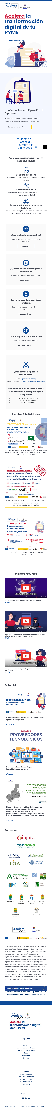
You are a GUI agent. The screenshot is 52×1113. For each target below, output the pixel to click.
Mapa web (40, 1106)
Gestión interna (26, 1082)
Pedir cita (24, 246)
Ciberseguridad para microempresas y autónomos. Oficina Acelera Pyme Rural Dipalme (25, 635)
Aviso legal (14, 1106)
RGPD (6, 1106)
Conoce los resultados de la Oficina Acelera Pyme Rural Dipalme (25, 718)
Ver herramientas (24, 345)
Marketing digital (26, 1079)
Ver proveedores (25, 314)
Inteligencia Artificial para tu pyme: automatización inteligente (25, 670)
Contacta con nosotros (16, 127)
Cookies (21, 1106)
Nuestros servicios (16, 40)
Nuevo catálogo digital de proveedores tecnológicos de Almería (23, 768)
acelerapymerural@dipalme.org (33, 381)
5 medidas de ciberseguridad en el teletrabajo (23, 600)
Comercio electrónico (26, 1077)
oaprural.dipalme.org (28, 379)
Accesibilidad (30, 1106)
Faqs (26, 1053)
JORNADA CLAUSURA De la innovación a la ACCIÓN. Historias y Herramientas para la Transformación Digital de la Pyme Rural (26, 452)
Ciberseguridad (26, 1074)
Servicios (26, 1045)
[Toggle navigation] (45, 147)
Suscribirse (24, 280)
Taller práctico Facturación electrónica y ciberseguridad (26, 553)
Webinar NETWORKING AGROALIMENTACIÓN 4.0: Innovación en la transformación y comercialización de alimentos (26, 503)
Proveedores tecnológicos (26, 1048)
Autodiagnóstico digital (26, 1050)
